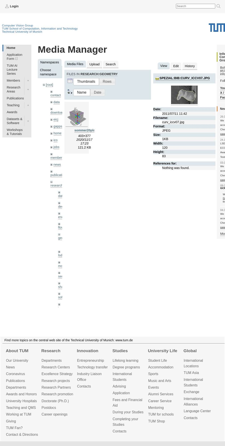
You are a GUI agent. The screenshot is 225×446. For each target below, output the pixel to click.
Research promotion (57, 394)
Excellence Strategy (57, 374)
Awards (12, 112)
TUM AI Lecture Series (12, 69)
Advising (119, 386)
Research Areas (13, 89)
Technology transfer (92, 367)
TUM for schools (161, 414)
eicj (56, 119)
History (190, 66)
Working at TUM (18, 414)
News (10, 367)
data (57, 102)
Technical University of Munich (22, 31)
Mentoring (156, 408)
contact (55, 95)
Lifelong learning (125, 360)
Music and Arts (159, 381)
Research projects (56, 381)
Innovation (87, 350)
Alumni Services (160, 394)
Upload (95, 64)
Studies (120, 350)
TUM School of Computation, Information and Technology (40, 28)
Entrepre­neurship (90, 360)
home (58, 133)
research (56, 185)
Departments (16, 387)
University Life (162, 350)
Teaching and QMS (21, 408)
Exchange (191, 392)
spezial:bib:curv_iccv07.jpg (184, 78)
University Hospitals (21, 401)
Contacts (84, 386)
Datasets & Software (14, 121)
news (57, 164)
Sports (153, 374)
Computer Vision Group (17, 25)
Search (111, 64)
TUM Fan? (14, 428)
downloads (58, 112)
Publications (15, 98)
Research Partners (56, 387)
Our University (17, 360)
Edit (176, 66)
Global (190, 350)
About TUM (17, 350)
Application (121, 393)
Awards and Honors (21, 394)
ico (56, 140)
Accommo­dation (160, 367)
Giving (11, 421)
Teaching (13, 105)
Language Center (197, 411)
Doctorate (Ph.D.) (55, 401)
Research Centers (56, 367)
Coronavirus (15, 374)
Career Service (160, 401)
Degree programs (126, 367)
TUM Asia (191, 373)
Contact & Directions (22, 434)
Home (10, 48)
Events (153, 387)
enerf (62, 217)
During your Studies (128, 412)
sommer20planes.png (90, 130)
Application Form (14, 56)
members (57, 157)
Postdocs (49, 408)
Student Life (157, 360)
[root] (49, 84)
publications (58, 175)
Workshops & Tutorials (15, 132)
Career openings (55, 414)
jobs (56, 147)
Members (13, 80)
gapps (58, 126)
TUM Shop (156, 421)
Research (50, 350)
